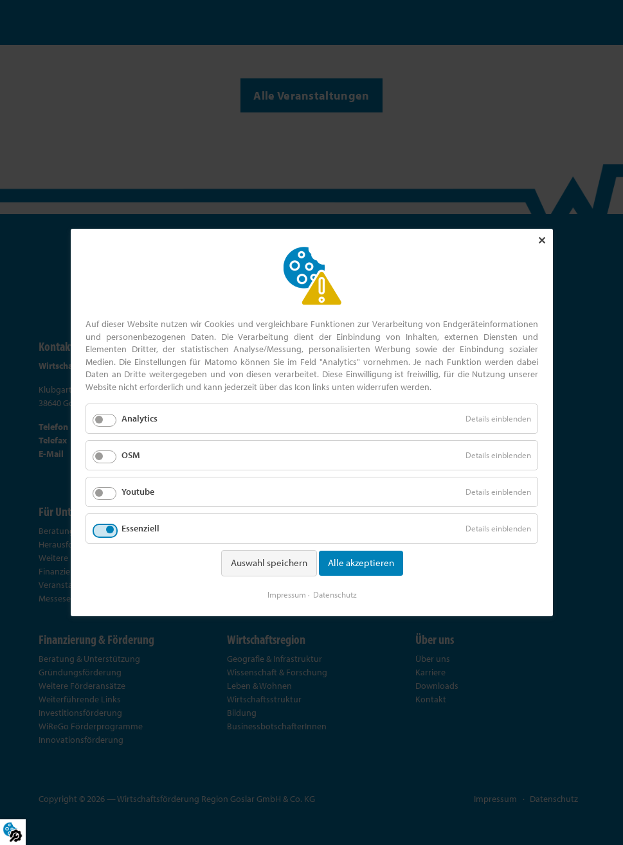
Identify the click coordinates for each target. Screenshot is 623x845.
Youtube (138, 491)
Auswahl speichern (268, 562)
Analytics (140, 418)
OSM (131, 455)
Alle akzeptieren (360, 562)
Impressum (286, 594)
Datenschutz (334, 594)
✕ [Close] (541, 240)
